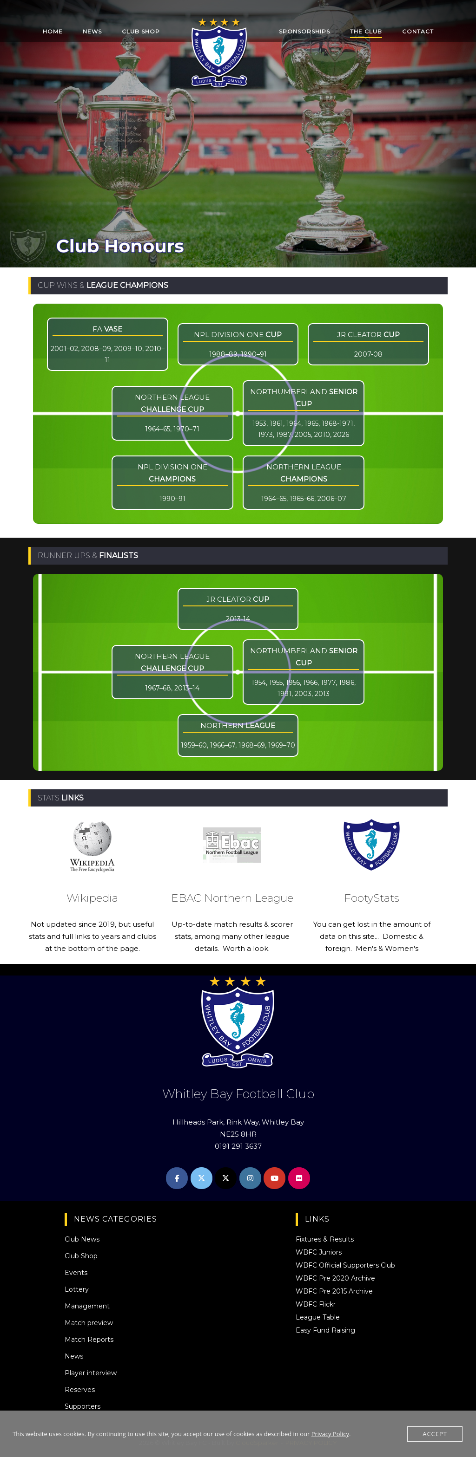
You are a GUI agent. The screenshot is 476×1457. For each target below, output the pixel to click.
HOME (53, 31)
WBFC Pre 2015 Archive (334, 1291)
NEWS (92, 31)
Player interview (91, 1373)
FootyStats (371, 897)
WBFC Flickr (316, 1304)
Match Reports (89, 1339)
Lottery (77, 1289)
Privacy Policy (330, 1434)
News (74, 1356)
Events (76, 1272)
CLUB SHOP (141, 31)
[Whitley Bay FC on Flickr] (299, 1178)
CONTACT (418, 31)
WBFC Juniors (319, 1252)
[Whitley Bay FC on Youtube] (274, 1178)
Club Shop (81, 1256)
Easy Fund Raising (325, 1330)
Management (87, 1306)
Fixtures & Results (325, 1239)
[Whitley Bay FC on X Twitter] (201, 1178)
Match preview (89, 1323)
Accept (435, 1434)
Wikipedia (92, 897)
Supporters (82, 1406)
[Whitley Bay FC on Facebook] (177, 1178)
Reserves (80, 1389)
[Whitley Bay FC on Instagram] (250, 1178)
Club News (82, 1239)
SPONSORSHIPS (304, 31)
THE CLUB (366, 31)
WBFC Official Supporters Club (345, 1265)
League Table (318, 1317)
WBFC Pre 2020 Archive (335, 1278)
